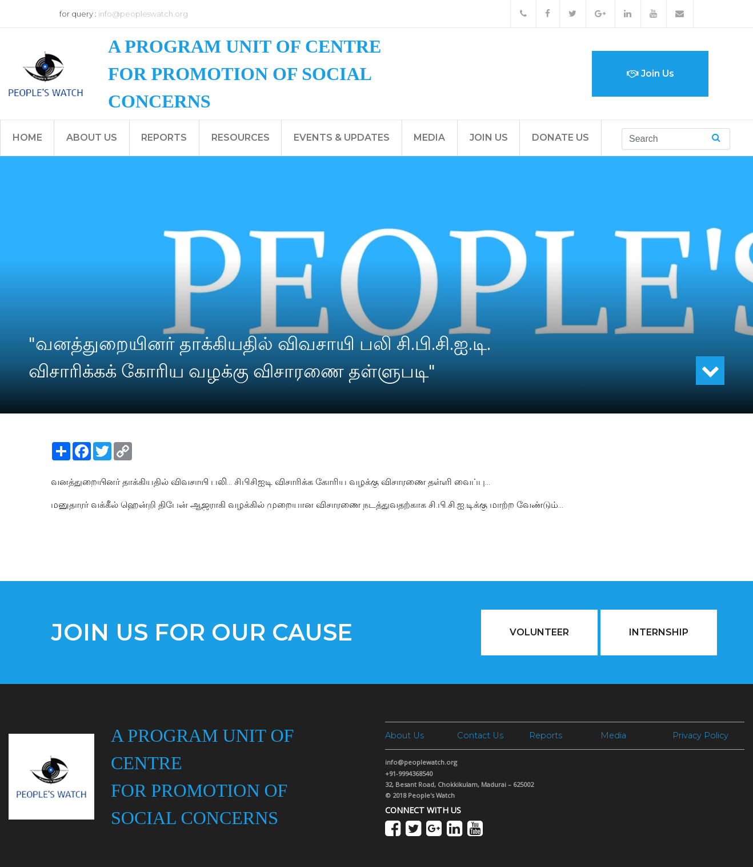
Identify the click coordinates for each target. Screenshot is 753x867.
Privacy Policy (700, 735)
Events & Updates (342, 137)
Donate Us (560, 137)
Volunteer (539, 632)
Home (27, 137)
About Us (91, 137)
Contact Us (480, 735)
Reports (164, 137)
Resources (240, 137)
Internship (658, 632)
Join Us (650, 73)
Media (429, 137)
